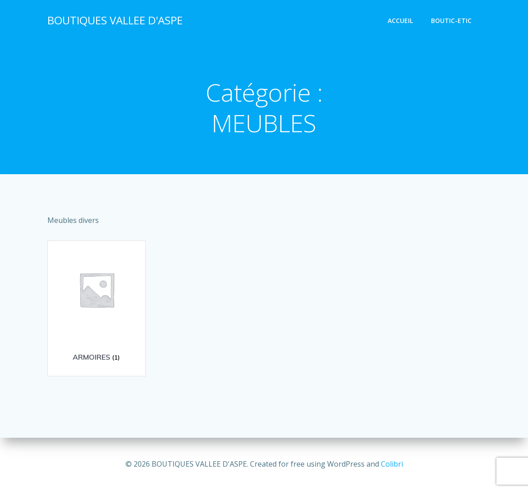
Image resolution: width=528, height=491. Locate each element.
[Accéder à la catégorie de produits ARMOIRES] (96, 305)
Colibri (392, 464)
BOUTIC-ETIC (451, 20)
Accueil (400, 20)
